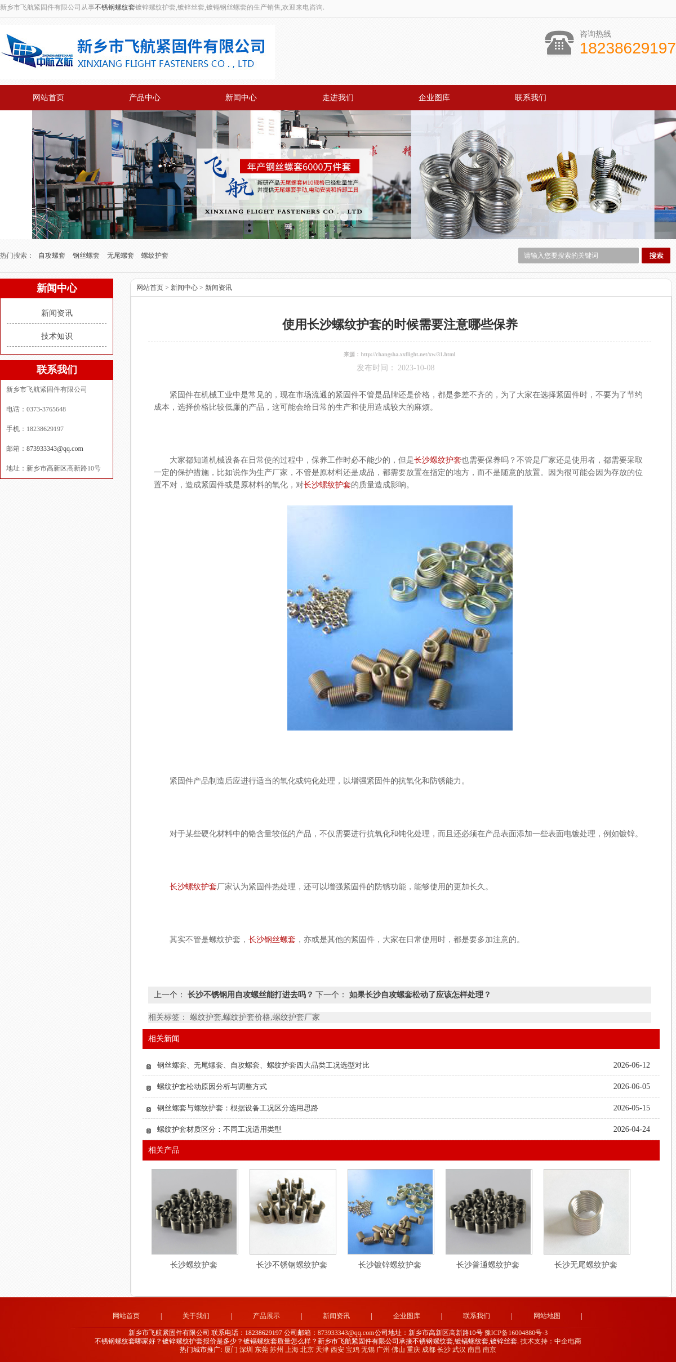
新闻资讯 (57, 312)
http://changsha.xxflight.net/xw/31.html (408, 354)
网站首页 (48, 97)
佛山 (398, 1348)
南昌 (474, 1348)
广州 (383, 1348)
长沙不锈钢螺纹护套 (291, 1264)
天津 (322, 1348)
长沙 (444, 1348)
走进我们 (338, 97)
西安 (337, 1348)
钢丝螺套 (87, 255)
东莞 (261, 1348)
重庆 (413, 1348)
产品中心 (145, 97)
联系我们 (530, 97)
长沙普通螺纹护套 (487, 1264)
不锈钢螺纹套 (115, 7)
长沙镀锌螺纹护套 (389, 1264)
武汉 (459, 1348)
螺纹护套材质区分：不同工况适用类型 (219, 1128)
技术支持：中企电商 (551, 1340)
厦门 (231, 1348)
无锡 (368, 1348)
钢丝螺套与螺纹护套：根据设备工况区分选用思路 (237, 1107)
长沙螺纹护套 (193, 1264)
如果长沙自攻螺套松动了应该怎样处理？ (419, 994)
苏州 (276, 1348)
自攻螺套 (52, 255)
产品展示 (266, 1315)
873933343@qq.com (54, 448)
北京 (307, 1348)
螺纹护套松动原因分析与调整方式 (212, 1086)
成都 (428, 1348)
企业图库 (434, 97)
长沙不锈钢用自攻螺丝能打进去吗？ (250, 994)
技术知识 (57, 335)
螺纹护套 (154, 255)
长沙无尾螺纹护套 (585, 1264)
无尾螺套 (121, 255)
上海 (292, 1348)
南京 (489, 1348)
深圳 (246, 1348)
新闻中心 (241, 97)
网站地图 (547, 1315)
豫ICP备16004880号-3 (516, 1332)
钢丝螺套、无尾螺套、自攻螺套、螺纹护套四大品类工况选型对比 (263, 1064)
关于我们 (196, 1315)
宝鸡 (352, 1348)
